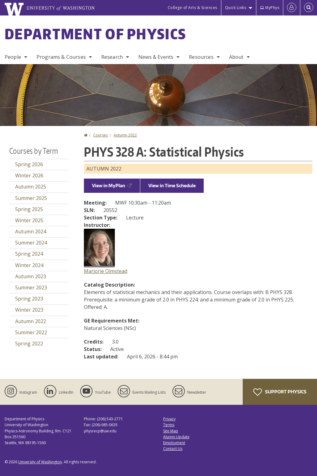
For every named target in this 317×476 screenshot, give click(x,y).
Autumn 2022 (125, 135)
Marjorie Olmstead (105, 271)
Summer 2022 (31, 332)
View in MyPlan (112, 185)
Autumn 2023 (30, 276)
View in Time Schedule (172, 185)
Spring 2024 (29, 253)
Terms (168, 424)
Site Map (170, 431)
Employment (174, 442)
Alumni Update (176, 436)
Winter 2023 (29, 309)
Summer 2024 (31, 242)
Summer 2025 (31, 198)
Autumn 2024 (30, 231)
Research (112, 57)
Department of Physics (95, 34)
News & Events (155, 57)
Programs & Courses (61, 57)
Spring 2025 (29, 209)
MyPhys (269, 7)
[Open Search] (308, 7)
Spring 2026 (29, 164)
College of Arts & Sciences (192, 7)
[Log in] (291, 7)
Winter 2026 (29, 175)
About (236, 57)
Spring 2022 (29, 343)
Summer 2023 (31, 287)
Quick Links (235, 7)
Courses (100, 135)
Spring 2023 (29, 298)
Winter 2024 (29, 265)
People (13, 57)
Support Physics (279, 392)
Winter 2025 (29, 220)
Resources (201, 57)
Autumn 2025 (30, 186)
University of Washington (40, 462)
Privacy (169, 419)
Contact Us (172, 448)
